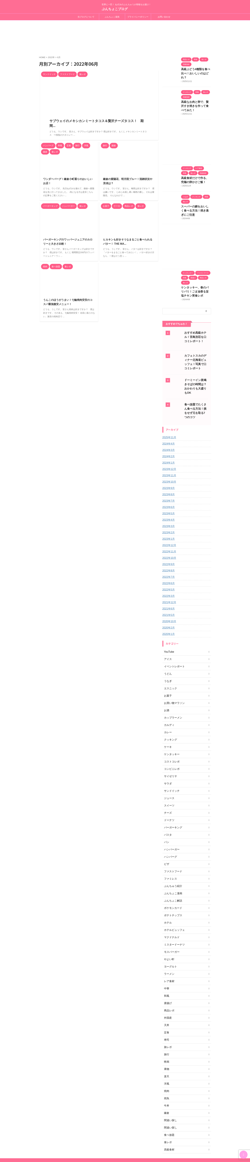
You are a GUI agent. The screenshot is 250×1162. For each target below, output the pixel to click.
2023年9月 (167, 464)
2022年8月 (167, 546)
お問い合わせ (164, 17)
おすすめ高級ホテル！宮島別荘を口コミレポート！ (195, 315)
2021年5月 (167, 591)
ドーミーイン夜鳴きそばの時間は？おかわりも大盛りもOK (195, 363)
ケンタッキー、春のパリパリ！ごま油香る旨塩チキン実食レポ (196, 271)
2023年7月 (167, 477)
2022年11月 (168, 527)
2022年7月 (167, 553)
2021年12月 (168, 578)
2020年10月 (168, 597)
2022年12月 (168, 521)
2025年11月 (168, 413)
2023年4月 (167, 496)
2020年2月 (167, 603)
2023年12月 (168, 445)
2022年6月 (167, 559)
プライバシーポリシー (137, 17)
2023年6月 (167, 483)
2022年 (51, 54)
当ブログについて (86, 17)
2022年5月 (167, 565)
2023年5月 (167, 489)
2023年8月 (167, 470)
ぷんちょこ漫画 (112, 17)
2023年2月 (167, 508)
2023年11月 (168, 451)
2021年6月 (167, 584)
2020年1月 (167, 610)
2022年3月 (167, 572)
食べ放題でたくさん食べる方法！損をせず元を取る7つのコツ (195, 386)
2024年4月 (167, 419)
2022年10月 (168, 534)
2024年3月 (167, 426)
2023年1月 (167, 515)
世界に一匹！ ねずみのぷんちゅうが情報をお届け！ (126, 1145)
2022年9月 (167, 540)
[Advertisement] (186, 129)
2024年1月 (167, 438)
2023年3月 (167, 502)
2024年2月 (167, 432)
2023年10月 (168, 457)
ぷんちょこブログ (115, 9)
